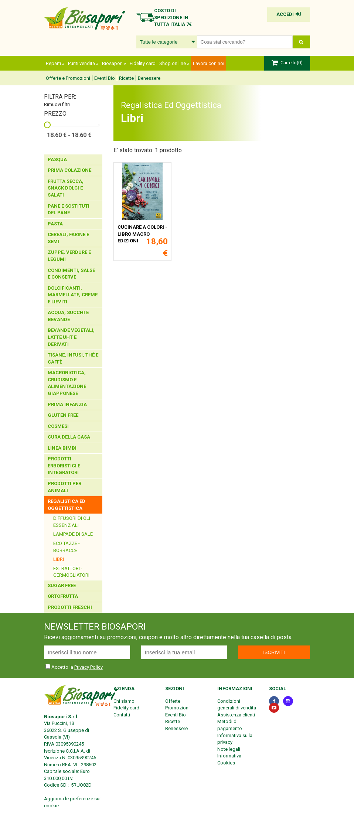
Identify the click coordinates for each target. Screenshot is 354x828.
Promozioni (177, 708)
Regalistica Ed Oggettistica (66, 504)
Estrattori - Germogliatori (71, 572)
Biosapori (114, 63)
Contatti (121, 715)
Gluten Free (63, 415)
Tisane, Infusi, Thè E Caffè (73, 358)
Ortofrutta (63, 596)
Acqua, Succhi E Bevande (68, 316)
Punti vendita (83, 63)
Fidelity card (143, 63)
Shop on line (174, 63)
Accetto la (59, 667)
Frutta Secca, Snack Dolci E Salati (66, 188)
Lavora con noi (208, 63)
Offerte (172, 701)
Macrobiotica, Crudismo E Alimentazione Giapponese (67, 383)
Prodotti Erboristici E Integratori (64, 465)
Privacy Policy (88, 667)
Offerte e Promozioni (68, 78)
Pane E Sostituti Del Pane (68, 209)
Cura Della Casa (69, 437)
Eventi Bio (104, 78)
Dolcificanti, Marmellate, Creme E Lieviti (73, 294)
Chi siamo (124, 701)
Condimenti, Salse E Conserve (71, 274)
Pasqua (57, 159)
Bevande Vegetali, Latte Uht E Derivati (71, 337)
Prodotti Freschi (70, 607)
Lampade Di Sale (73, 534)
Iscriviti (274, 652)
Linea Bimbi (63, 448)
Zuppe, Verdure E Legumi (69, 255)
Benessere (149, 78)
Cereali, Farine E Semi (68, 238)
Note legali (228, 749)
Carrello (288, 62)
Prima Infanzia (68, 404)
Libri (58, 559)
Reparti (55, 63)
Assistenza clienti (236, 715)
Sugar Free (62, 585)
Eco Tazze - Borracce (66, 547)
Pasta (56, 223)
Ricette (126, 78)
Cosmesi (59, 426)
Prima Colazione (70, 170)
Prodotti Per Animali (64, 487)
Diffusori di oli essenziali (71, 521)
